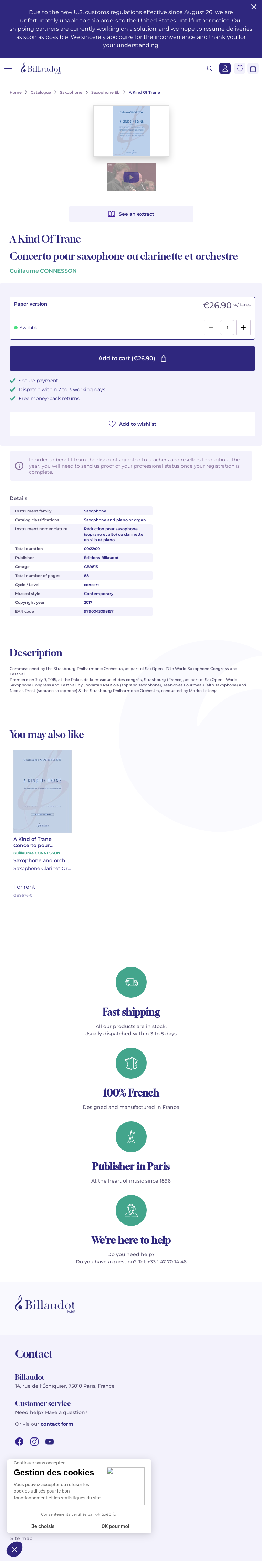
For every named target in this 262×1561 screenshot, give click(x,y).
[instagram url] (34, 1441)
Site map (21, 1538)
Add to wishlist (132, 424)
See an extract (131, 214)
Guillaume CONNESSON (43, 271)
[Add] (243, 327)
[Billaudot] (41, 68)
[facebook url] (19, 1441)
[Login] (225, 68)
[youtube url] (49, 1441)
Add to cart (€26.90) (132, 358)
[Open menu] (8, 68)
